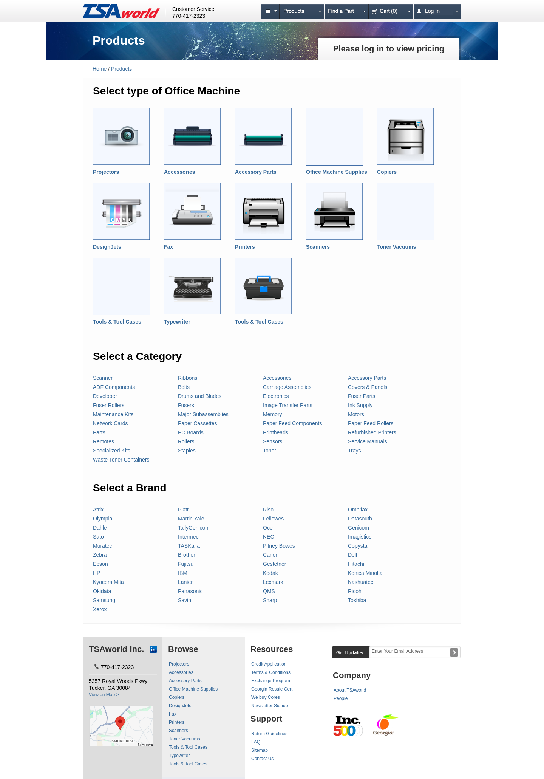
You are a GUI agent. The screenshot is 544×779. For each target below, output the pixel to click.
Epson (100, 564)
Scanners (318, 247)
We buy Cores (265, 697)
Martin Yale (191, 519)
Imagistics (359, 537)
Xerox (100, 609)
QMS (269, 591)
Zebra (100, 555)
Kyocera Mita (108, 582)
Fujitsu (185, 564)
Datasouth (360, 519)
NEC (268, 537)
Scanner (103, 378)
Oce (268, 528)
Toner (269, 451)
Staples (187, 451)
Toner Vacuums (396, 247)
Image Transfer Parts (287, 405)
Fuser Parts (361, 396)
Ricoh (355, 591)
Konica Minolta (365, 573)
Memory (272, 414)
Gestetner (274, 564)
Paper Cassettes (197, 423)
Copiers (387, 172)
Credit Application (268, 664)
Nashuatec (360, 582)
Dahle (100, 528)
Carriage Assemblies (287, 387)
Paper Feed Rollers (371, 423)
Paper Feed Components (292, 423)
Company (352, 675)
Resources (271, 649)
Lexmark (273, 582)
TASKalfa (189, 546)
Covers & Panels (367, 387)
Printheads (275, 432)
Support (266, 718)
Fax (168, 247)
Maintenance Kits (113, 414)
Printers (245, 247)
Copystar (358, 546)
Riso (268, 509)
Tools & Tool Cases (117, 322)
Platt (183, 509)
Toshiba (357, 600)
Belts (184, 387)
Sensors (272, 441)
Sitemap (259, 750)
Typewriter (177, 322)
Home (100, 69)
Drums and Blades (199, 396)
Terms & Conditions (271, 672)
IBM (182, 573)
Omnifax (358, 509)
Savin (184, 600)
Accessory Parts (256, 172)
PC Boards (191, 432)
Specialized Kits (111, 451)
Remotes (103, 441)
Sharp (270, 600)
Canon (270, 555)
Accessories (179, 172)
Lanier (185, 582)
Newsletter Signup (269, 705)
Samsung (104, 600)
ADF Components (114, 387)
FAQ (255, 742)
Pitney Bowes (279, 546)
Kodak (270, 573)
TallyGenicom (194, 528)
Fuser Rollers (108, 405)
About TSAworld (350, 690)
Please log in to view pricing (389, 48)
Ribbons (187, 378)
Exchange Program (270, 680)
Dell (352, 555)
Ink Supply (360, 405)
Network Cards (110, 423)
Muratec (102, 546)
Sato (98, 537)
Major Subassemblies (203, 414)
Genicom (358, 528)
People (341, 698)
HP (96, 573)
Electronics (276, 396)
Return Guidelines (269, 733)
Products (121, 69)
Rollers (186, 441)
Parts (99, 432)
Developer (105, 396)
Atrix (98, 509)
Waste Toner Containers (121, 460)
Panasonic (190, 591)
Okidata (102, 591)
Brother (186, 555)
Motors (356, 414)
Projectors (106, 172)
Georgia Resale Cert (271, 689)
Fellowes (273, 519)
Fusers (186, 405)
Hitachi (356, 564)
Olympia (102, 519)
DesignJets (107, 247)
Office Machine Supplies (336, 172)
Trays (354, 451)
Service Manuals (367, 441)
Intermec (188, 537)
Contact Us (262, 758)
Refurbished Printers (372, 432)
